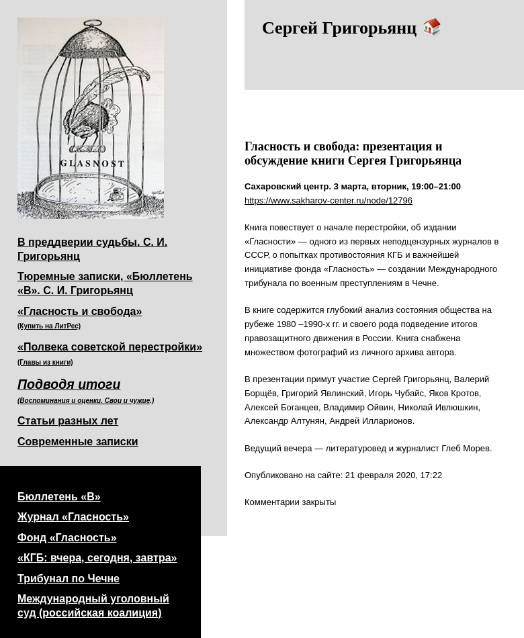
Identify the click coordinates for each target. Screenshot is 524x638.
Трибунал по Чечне (68, 578)
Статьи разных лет (67, 420)
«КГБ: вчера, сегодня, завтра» (97, 557)
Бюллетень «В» (59, 496)
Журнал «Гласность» (73, 516)
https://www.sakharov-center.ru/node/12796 (328, 200)
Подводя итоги (85, 390)
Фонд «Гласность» (67, 537)
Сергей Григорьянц (352, 28)
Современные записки (77, 441)
